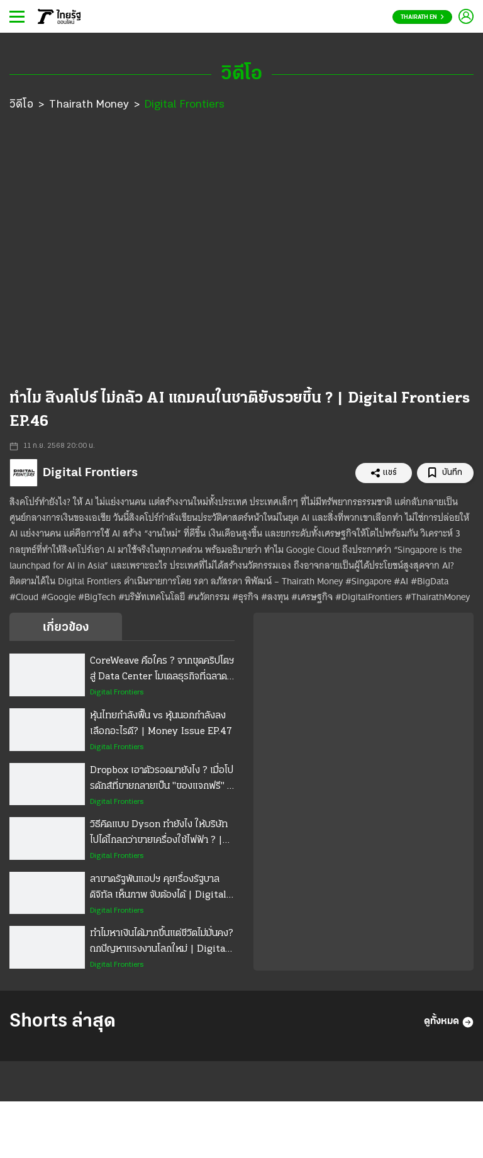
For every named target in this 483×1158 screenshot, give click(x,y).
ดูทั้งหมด (449, 1022)
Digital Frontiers (185, 105)
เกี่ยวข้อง (66, 627)
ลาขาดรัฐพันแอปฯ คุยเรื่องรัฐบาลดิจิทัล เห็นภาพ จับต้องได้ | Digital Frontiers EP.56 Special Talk (158, 888)
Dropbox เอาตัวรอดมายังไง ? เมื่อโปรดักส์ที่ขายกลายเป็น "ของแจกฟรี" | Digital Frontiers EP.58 (161, 780)
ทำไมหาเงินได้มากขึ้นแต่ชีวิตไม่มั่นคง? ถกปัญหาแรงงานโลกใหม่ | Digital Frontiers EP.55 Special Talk (161, 942)
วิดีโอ (21, 105)
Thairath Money (89, 105)
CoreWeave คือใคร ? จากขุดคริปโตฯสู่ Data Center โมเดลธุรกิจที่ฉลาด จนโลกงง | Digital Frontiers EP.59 (162, 670)
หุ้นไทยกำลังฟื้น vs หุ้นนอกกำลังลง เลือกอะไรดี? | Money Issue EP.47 (161, 724)
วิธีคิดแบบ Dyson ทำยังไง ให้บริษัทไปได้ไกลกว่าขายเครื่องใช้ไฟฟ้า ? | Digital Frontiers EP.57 (159, 834)
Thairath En (422, 17)
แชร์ (383, 473)
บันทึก (445, 472)
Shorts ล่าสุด (62, 1022)
